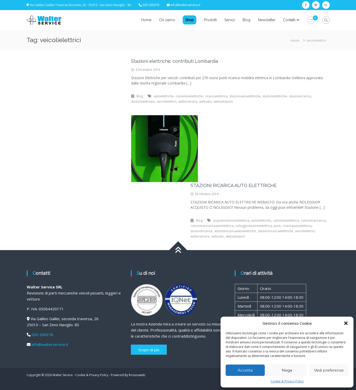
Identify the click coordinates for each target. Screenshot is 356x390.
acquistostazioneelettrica (231, 220)
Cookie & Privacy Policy (287, 381)
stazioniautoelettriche (244, 96)
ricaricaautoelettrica (297, 226)
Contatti (289, 20)
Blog (246, 20)
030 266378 (42, 334)
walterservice (187, 101)
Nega (287, 370)
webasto (205, 101)
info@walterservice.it (185, 5)
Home (146, 20)
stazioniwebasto (143, 101)
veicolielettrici (166, 101)
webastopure (223, 101)
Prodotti (210, 20)
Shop (189, 20)
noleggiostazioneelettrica (253, 226)
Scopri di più (148, 349)
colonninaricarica (313, 220)
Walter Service (63, 375)
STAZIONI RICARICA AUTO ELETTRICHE (234, 185)
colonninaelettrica (286, 220)
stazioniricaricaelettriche (275, 231)
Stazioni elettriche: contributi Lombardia (174, 61)
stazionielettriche (275, 96)
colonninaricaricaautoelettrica (212, 226)
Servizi (229, 20)
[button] (345, 323)
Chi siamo (167, 20)
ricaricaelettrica (216, 96)
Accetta (245, 370)
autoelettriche (164, 96)
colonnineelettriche (189, 96)
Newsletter (266, 20)
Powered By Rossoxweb (128, 375)
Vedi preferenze (329, 370)
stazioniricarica (300, 96)
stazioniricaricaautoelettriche (235, 231)
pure (277, 226)
